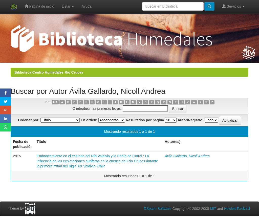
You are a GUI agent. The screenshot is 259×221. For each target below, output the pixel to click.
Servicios (233, 6)
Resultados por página (145, 120)
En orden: (89, 120)
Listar (68, 6)
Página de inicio (39, 6)
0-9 (55, 102)
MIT (213, 209)
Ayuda (86, 6)
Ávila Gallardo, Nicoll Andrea (187, 156)
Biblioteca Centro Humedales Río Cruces (48, 72)
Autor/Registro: (191, 120)
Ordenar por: (29, 120)
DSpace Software (157, 209)
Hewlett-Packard (237, 209)
